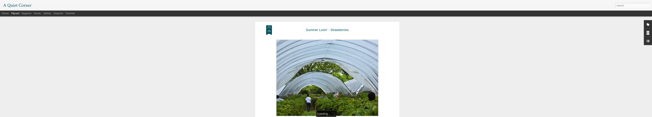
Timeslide (70, 13)
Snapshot (58, 13)
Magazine (27, 13)
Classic (5, 13)
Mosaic (37, 13)
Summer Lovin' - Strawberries (327, 28)
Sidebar (47, 13)
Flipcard (15, 13)
